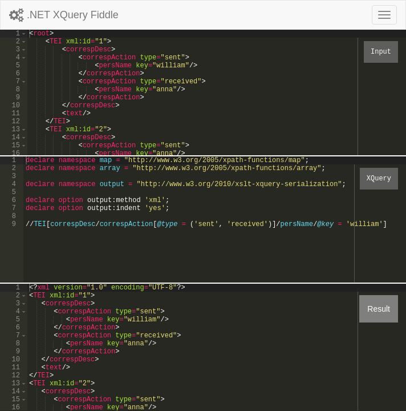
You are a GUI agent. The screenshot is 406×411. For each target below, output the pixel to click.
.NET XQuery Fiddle (64, 15)
